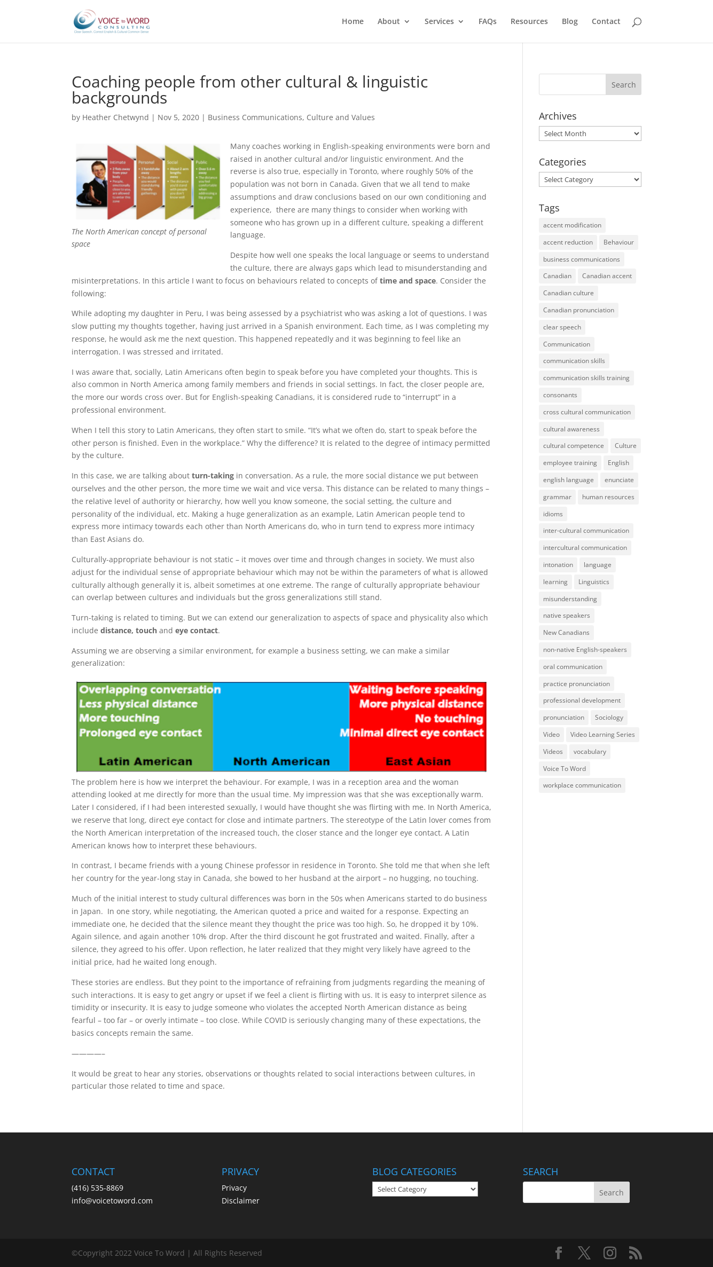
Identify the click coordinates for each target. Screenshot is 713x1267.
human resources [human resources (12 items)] (608, 496)
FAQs (488, 22)
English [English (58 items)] (618, 462)
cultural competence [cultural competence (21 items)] (573, 445)
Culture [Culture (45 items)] (626, 445)
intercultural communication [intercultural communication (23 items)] (585, 547)
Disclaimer (241, 1200)
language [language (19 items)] (598, 564)
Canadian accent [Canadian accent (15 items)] (607, 275)
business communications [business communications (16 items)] (581, 259)
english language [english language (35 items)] (568, 479)
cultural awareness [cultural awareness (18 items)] (571, 429)
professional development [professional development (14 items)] (582, 700)
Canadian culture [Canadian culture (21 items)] (568, 292)
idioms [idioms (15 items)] (553, 513)
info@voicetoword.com (112, 1200)
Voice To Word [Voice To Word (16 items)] (564, 768)
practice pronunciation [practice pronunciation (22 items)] (576, 683)
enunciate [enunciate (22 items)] (619, 479)
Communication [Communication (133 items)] (566, 344)
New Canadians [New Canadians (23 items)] (566, 632)
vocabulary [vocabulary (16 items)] (590, 751)
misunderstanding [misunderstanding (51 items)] (570, 598)
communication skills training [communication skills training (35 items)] (586, 377)
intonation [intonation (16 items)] (558, 564)
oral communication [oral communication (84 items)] (572, 666)
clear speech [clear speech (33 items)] (562, 327)
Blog (570, 22)
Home (353, 22)
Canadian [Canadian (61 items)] (557, 275)
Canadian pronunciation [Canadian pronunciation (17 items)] (578, 309)
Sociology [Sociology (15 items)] (609, 717)
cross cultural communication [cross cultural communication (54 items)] (587, 411)
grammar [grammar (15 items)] (557, 496)
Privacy (234, 1188)
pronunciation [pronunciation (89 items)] (563, 717)
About (389, 22)
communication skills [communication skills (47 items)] (574, 360)
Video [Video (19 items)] (551, 734)
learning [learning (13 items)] (555, 581)
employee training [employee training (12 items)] (570, 462)
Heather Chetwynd (115, 117)
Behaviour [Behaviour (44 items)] (619, 242)
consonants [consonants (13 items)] (560, 394)
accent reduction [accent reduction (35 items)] (568, 242)
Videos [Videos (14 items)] (553, 751)
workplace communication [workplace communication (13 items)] (582, 785)
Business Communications (255, 117)
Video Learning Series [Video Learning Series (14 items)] (602, 734)
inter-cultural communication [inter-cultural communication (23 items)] (586, 530)
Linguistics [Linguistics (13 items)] (593, 581)
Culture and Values (341, 117)
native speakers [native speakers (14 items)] (566, 615)
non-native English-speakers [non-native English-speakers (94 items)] (585, 649)
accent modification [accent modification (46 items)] (572, 225)
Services (439, 22)
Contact (606, 22)
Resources (529, 22)
